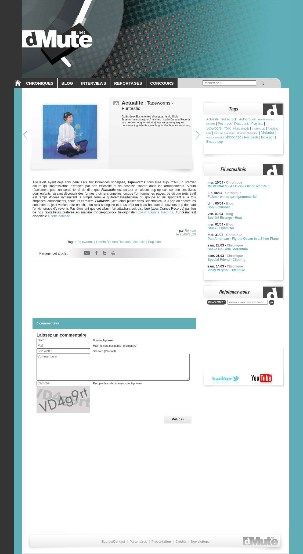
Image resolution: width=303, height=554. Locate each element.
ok (271, 302)
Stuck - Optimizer (221, 228)
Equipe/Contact (113, 542)
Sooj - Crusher (219, 207)
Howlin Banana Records (113, 242)
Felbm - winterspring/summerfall (232, 197)
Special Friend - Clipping (227, 260)
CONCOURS (162, 83)
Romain (190, 231)
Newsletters (200, 542)
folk (227, 128)
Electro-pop (214, 142)
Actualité (139, 242)
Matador (267, 132)
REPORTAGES (128, 83)
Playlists (257, 124)
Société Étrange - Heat (225, 218)
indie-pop (258, 128)
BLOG (67, 83)
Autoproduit (247, 119)
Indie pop (267, 137)
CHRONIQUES (39, 83)
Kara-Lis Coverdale (224, 133)
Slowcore (214, 128)
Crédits (180, 542)
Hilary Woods (241, 128)
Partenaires (138, 542)
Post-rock (225, 124)
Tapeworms (85, 242)
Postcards (251, 137)
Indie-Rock (229, 119)
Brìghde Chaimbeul (247, 133)
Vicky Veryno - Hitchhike (226, 270)
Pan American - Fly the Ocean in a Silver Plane (243, 239)
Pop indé (154, 242)
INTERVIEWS (93, 83)
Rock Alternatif (214, 137)
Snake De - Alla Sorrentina (228, 249)
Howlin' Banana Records (154, 212)
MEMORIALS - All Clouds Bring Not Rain (238, 186)
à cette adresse (59, 216)
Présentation (161, 542)
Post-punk (241, 124)
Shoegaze (233, 137)
